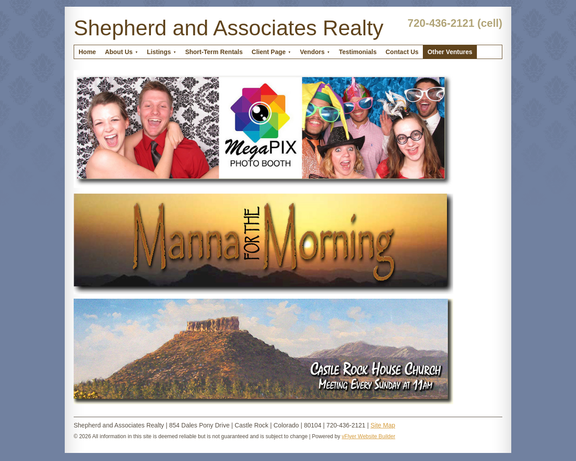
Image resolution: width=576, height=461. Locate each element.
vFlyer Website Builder (368, 436)
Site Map (383, 425)
